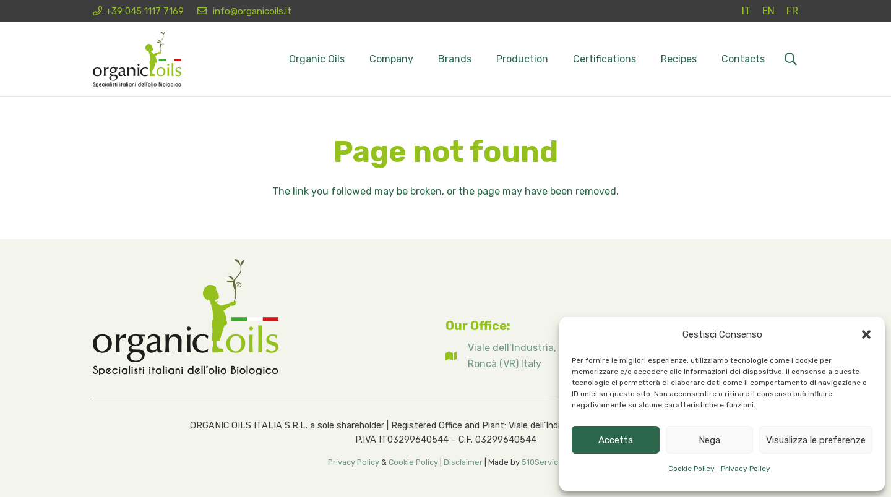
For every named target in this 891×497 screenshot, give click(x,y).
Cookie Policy (691, 468)
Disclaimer (463, 462)
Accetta (615, 440)
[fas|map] (457, 356)
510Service (542, 462)
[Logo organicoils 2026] (137, 59)
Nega (709, 440)
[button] (866, 334)
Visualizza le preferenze (816, 440)
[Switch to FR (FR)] (792, 11)
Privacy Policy (745, 468)
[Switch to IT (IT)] (746, 11)
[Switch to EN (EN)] (768, 11)
